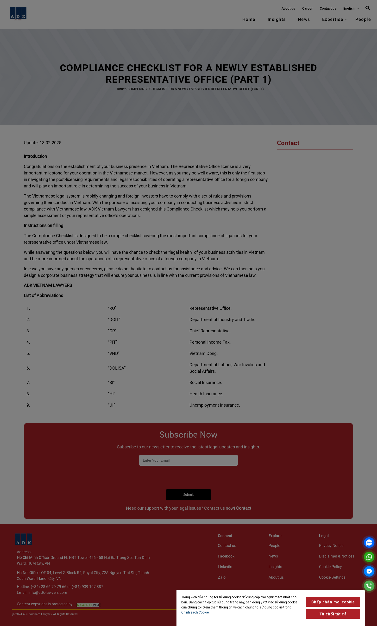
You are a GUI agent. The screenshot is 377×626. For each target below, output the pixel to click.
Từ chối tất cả (333, 614)
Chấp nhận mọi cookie (333, 602)
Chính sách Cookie (195, 612)
